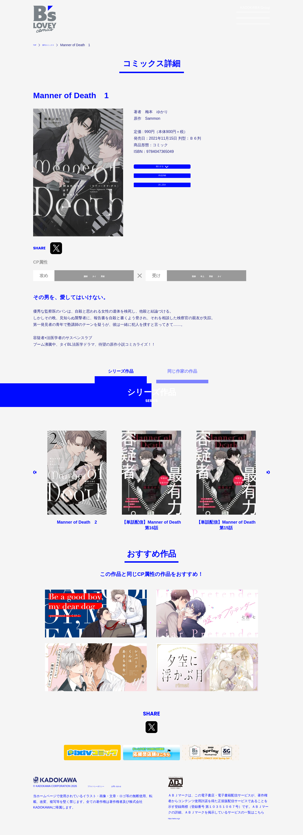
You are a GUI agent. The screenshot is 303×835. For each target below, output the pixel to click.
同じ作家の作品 (182, 371)
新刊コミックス (57, 45)
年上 (200, 275)
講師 (81, 275)
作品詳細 (162, 183)
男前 (107, 275)
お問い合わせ (138, 786)
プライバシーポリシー (104, 786)
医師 (187, 275)
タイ (94, 275)
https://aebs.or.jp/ (180, 818)
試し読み (162, 197)
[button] (36, 474)
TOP (36, 45)
